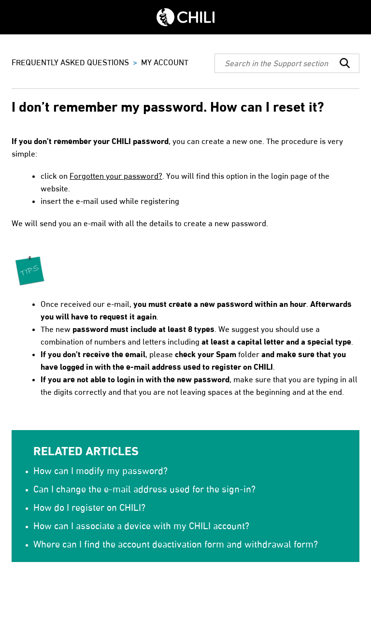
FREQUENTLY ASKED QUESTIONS (70, 62)
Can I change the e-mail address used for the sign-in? (144, 489)
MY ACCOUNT (164, 62)
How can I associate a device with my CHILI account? (141, 525)
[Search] (286, 63)
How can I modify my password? (100, 470)
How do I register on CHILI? (89, 507)
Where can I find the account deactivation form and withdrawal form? (175, 544)
